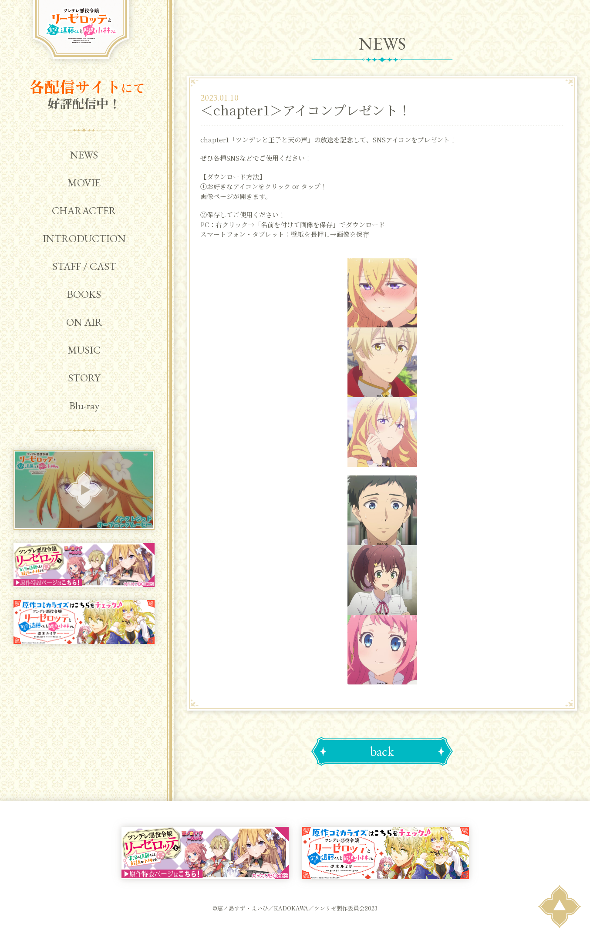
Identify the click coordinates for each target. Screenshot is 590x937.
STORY (84, 377)
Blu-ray (84, 405)
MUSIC (84, 350)
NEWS (84, 155)
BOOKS (84, 294)
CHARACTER (84, 210)
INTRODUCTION (84, 238)
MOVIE (84, 182)
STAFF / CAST (84, 266)
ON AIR (84, 322)
